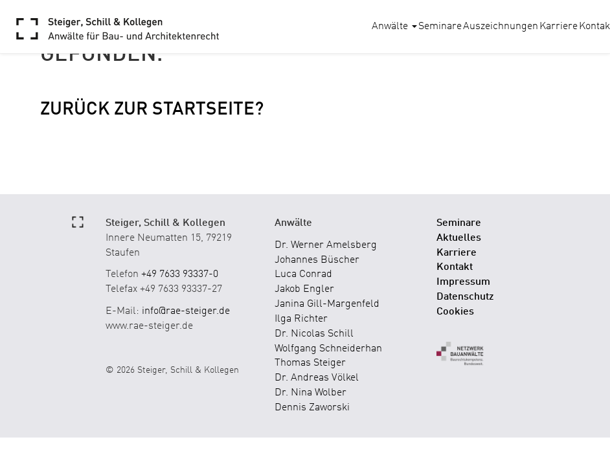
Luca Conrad (303, 274)
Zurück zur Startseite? (152, 110)
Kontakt (454, 267)
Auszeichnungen (500, 26)
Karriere (558, 26)
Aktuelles (458, 238)
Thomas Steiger (310, 363)
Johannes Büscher (317, 260)
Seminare (440, 26)
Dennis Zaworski (312, 408)
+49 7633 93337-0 (179, 274)
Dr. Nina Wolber (310, 393)
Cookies (455, 312)
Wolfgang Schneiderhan (328, 349)
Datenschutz (465, 297)
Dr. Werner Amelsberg (326, 245)
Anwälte (394, 26)
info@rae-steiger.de (186, 311)
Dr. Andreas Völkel (317, 378)
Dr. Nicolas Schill (314, 334)
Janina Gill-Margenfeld (327, 304)
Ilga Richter (301, 319)
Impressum (463, 282)
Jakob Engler (304, 289)
